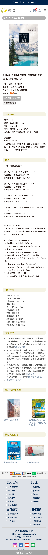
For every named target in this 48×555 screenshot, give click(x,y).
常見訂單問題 (19, 347)
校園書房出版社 (17, 86)
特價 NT (6, 93)
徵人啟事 (11, 497)
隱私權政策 (12, 505)
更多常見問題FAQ (14, 380)
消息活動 (11, 501)
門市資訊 (11, 494)
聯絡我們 (11, 490)
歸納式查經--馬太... (13, 462)
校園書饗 (36, 497)
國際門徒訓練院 (15, 83)
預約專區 (11, 521)
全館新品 (36, 487)
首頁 (5, 17)
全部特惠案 (12, 517)
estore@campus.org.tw (27, 534)
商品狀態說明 (9, 103)
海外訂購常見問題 (34, 377)
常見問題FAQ (13, 487)
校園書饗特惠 (13, 514)
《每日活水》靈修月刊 (18, 89)
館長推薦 (36, 490)
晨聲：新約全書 (11, 420)
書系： (5, 89)
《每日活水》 (37, 517)
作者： (5, 83)
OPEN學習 (36, 524)
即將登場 (36, 501)
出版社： (6, 86)
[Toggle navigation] (45, 10)
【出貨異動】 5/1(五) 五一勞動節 (24, 2)
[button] (29, 10)
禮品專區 (36, 494)
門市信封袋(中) (32, 462)
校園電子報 (36, 514)
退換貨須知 (30, 374)
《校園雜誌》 (37, 521)
